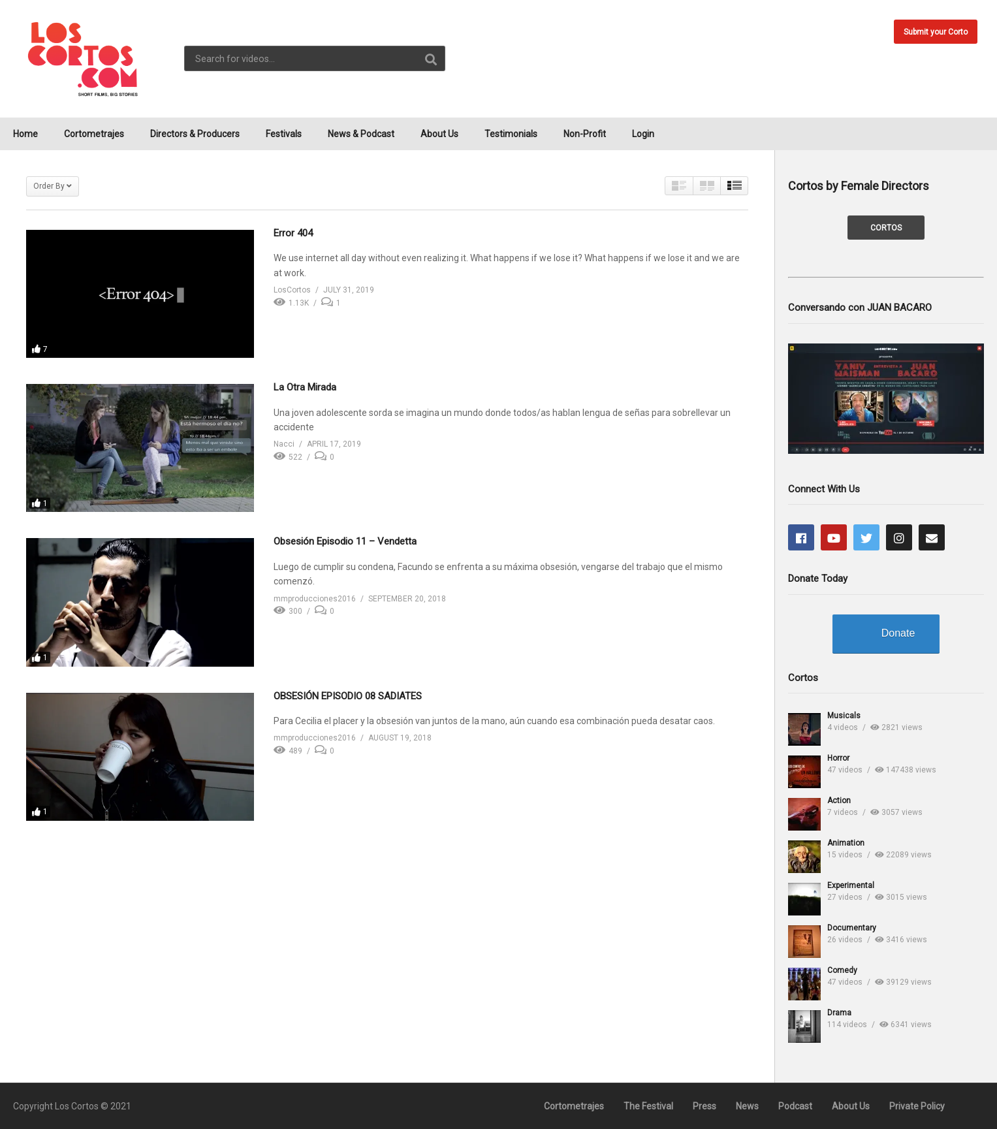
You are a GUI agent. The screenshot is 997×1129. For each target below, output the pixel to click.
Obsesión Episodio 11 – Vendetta (345, 541)
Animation (845, 843)
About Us (439, 134)
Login (643, 134)
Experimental (850, 885)
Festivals (284, 134)
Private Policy (917, 1106)
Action (839, 800)
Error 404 (293, 233)
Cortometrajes (94, 134)
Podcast (795, 1106)
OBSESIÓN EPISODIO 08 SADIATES (348, 696)
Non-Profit (584, 134)
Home (25, 134)
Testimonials (510, 134)
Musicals (844, 715)
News (747, 1106)
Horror (838, 758)
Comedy (842, 970)
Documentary (851, 927)
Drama (839, 1012)
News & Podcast (361, 134)
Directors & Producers (195, 134)
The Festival (648, 1106)
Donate (898, 633)
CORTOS (886, 227)
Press (704, 1106)
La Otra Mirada (305, 387)
